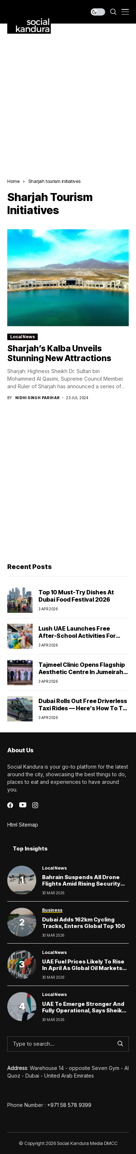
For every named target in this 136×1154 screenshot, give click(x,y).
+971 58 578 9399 (69, 1105)
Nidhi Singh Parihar (37, 398)
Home (13, 181)
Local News (22, 336)
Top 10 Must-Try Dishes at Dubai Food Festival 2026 (76, 596)
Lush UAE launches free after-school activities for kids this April (77, 635)
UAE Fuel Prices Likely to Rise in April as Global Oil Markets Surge (83, 968)
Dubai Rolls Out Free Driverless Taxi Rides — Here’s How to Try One (83, 707)
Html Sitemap (22, 824)
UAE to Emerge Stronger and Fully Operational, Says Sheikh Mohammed (83, 1010)
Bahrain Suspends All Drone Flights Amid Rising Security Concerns (81, 884)
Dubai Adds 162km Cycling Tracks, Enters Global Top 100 (83, 922)
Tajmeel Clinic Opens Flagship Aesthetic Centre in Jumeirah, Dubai (81, 671)
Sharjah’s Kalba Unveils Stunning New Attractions (59, 353)
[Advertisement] (68, 95)
